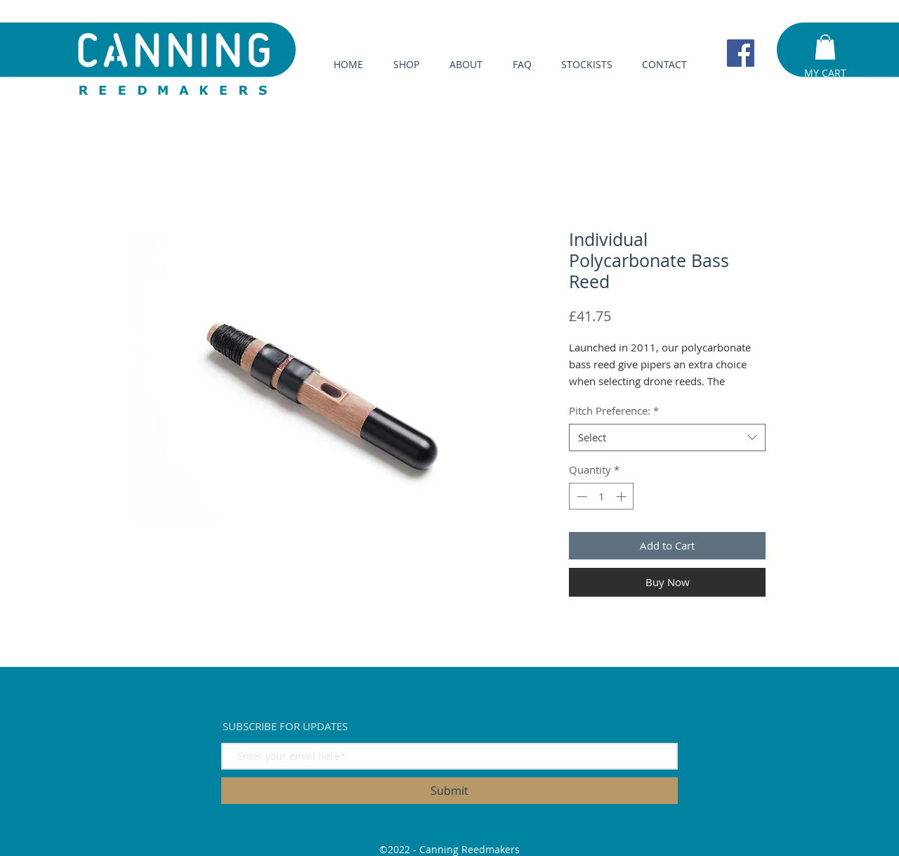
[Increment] (622, 497)
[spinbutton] (601, 497)
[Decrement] (580, 497)
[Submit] (449, 790)
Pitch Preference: (614, 410)
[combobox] (667, 437)
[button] (825, 47)
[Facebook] (740, 53)
